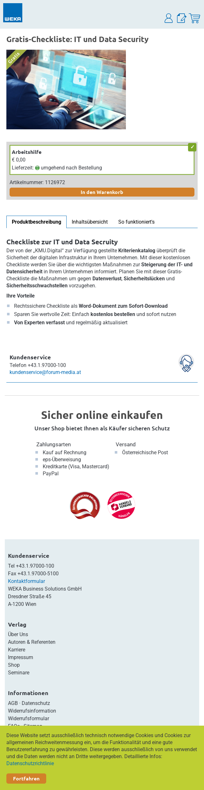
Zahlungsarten (53, 444)
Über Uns (18, 634)
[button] (169, 18)
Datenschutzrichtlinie (30, 763)
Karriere (16, 650)
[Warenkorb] (194, 18)
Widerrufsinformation (32, 711)
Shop (14, 665)
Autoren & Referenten (31, 642)
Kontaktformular (26, 581)
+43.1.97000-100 (35, 566)
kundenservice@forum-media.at (45, 372)
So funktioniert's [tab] (136, 222)
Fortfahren (26, 778)
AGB (13, 703)
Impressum (20, 657)
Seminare (18, 673)
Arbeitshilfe (26, 151)
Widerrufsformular (28, 718)
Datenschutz (36, 703)
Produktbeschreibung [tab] (36, 222)
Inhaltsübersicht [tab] (90, 222)
